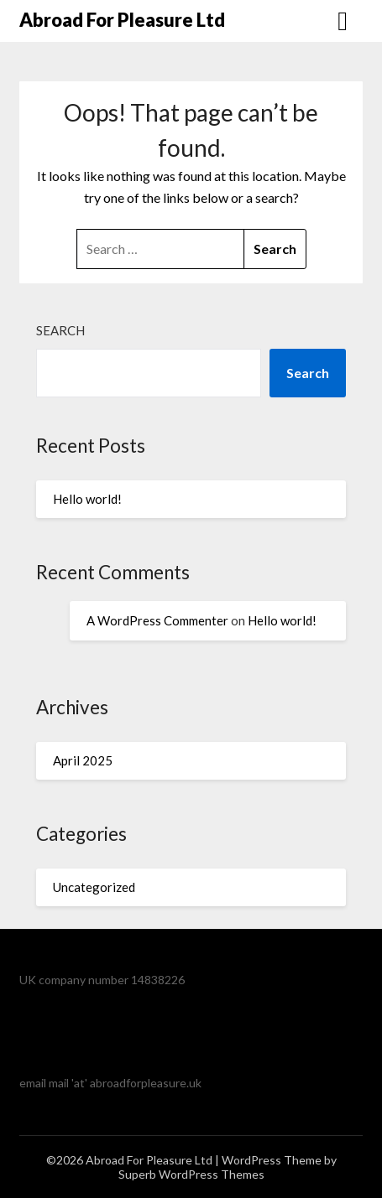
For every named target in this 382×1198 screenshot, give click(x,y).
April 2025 (83, 760)
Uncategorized (94, 887)
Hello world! (87, 498)
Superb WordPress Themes (191, 1174)
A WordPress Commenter (157, 620)
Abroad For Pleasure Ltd (122, 19)
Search (60, 330)
